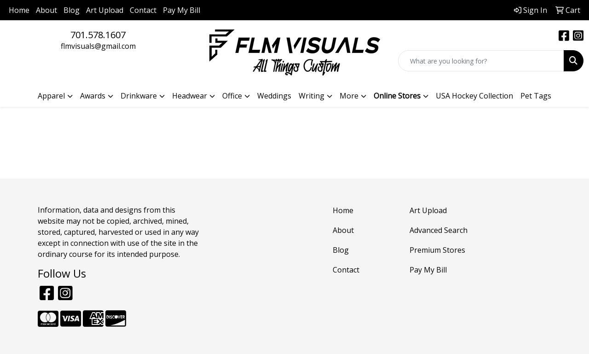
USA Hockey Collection (474, 96)
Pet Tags (535, 96)
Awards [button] (92, 96)
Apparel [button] (51, 96)
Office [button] (232, 96)
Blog (72, 10)
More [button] (349, 96)
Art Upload (104, 10)
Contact (143, 10)
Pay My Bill (181, 10)
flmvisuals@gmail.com (98, 46)
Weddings (274, 96)
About (46, 10)
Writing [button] (311, 96)
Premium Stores (437, 250)
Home (19, 10)
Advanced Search (439, 230)
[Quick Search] (481, 60)
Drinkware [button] (139, 96)
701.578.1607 (98, 35)
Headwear (189, 96)
